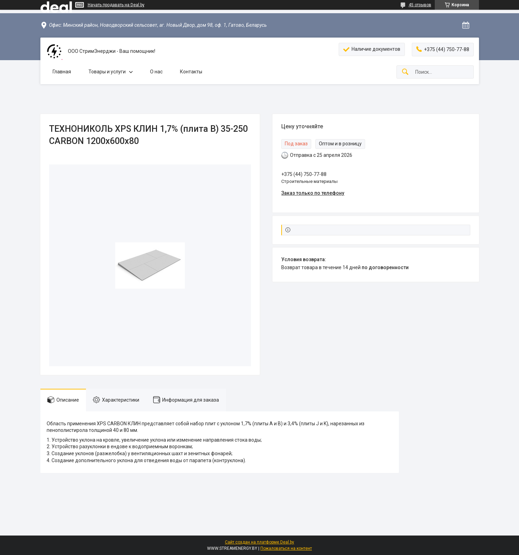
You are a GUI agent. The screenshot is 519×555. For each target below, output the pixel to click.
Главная (62, 71)
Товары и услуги (107, 71)
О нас (156, 71)
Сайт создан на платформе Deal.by (259, 542)
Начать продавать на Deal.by (116, 4)
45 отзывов (420, 4)
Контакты (191, 71)
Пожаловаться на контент (286, 548)
